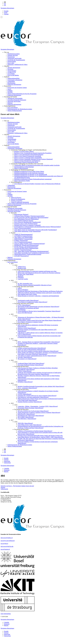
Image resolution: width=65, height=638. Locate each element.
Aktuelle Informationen (13, 67)
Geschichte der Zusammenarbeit (16, 60)
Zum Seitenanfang (6, 613)
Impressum (7, 461)
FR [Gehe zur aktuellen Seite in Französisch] (5, 3)
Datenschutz (7, 462)
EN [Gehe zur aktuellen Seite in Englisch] (5, 5)
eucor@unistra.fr (5, 549)
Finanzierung (11, 57)
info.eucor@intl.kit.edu (7, 546)
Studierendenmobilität (13, 78)
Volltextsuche (4, 489)
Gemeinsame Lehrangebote (14, 80)
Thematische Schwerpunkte (14, 98)
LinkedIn (6, 468)
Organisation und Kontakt (14, 58)
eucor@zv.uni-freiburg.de (8, 540)
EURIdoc (10, 90)
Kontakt (6, 11)
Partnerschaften (11, 61)
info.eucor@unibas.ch (7, 537)
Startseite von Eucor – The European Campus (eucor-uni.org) (17, 486)
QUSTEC (10, 92)
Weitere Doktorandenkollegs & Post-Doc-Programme (21, 93)
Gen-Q (9, 89)
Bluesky (6, 471)
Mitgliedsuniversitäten (13, 54)
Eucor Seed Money (12, 107)
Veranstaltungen (11, 70)
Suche (5, 12)
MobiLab (10, 103)
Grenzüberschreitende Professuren (16, 100)
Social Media (11, 73)
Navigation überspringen (7, 8)
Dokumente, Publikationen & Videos (17, 64)
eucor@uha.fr (4, 543)
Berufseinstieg (11, 83)
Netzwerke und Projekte (14, 101)
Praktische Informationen (14, 84)
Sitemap (6, 14)
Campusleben (11, 81)
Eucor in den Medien (13, 75)
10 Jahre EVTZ (11, 72)
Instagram (6, 470)
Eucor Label (10, 63)
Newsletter (10, 69)
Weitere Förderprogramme (14, 110)
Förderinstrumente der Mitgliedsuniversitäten (19, 109)
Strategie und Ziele (12, 55)
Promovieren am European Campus (17, 87)
